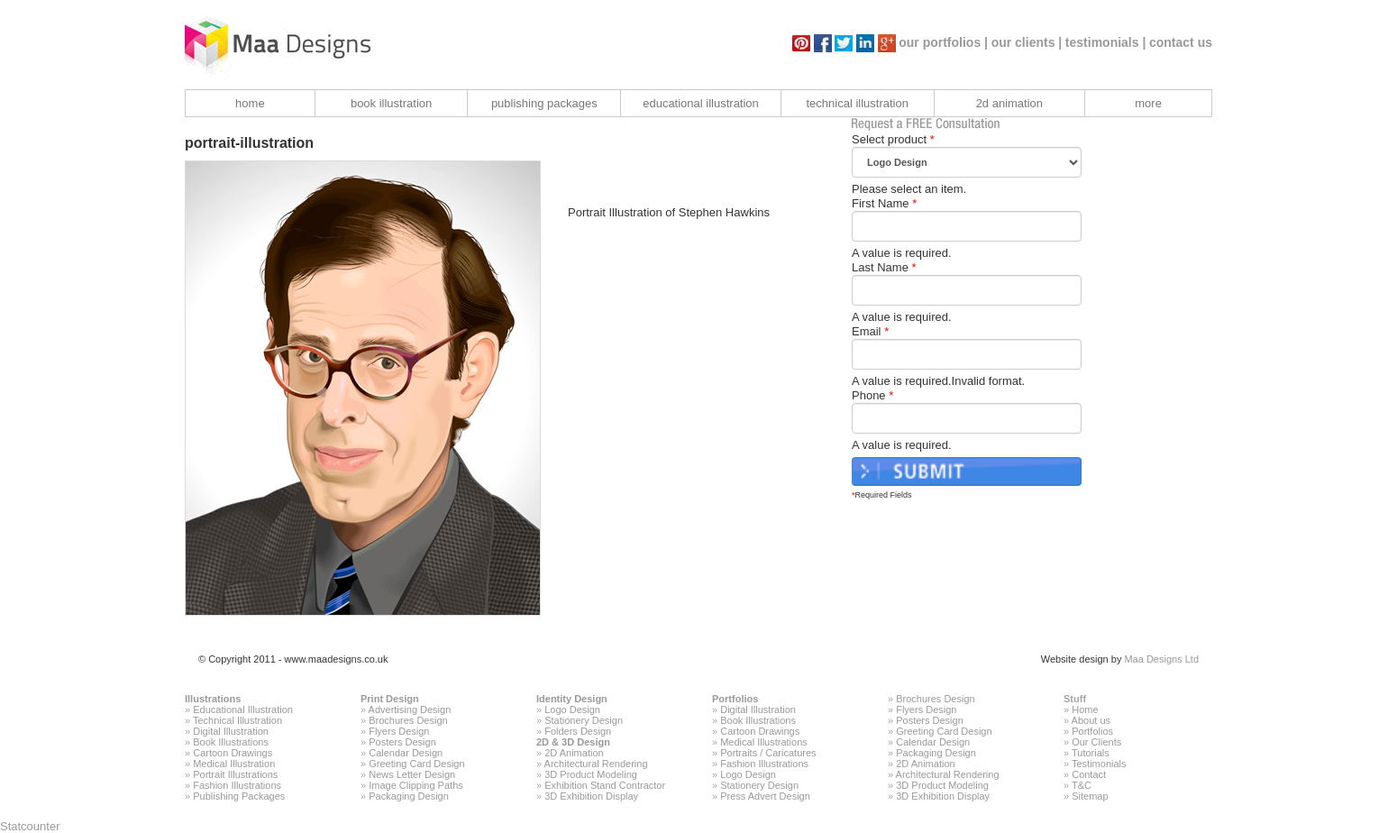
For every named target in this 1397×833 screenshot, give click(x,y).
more (1148, 103)
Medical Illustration (234, 763)
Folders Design (577, 731)
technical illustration (857, 103)
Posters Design (402, 742)
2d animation (1009, 103)
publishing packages (544, 103)
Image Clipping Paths (416, 785)
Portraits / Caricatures (768, 752)
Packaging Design (409, 796)
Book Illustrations (231, 742)
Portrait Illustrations (235, 774)
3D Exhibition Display (591, 796)
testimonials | (1105, 42)
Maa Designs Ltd (1161, 659)
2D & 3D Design (573, 742)
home (250, 103)
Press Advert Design (765, 796)
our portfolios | (943, 42)
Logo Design (572, 709)
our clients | (1027, 42)
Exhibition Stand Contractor (604, 785)
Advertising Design (410, 709)
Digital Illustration (231, 731)
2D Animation (573, 752)
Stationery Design (583, 720)
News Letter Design (412, 774)
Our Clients (1096, 742)
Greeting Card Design (416, 763)
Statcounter (30, 826)
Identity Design (571, 698)
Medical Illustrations (764, 742)
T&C (1081, 785)
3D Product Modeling (590, 774)
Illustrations (213, 698)
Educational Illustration (243, 709)
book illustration (391, 103)
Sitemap (1090, 796)
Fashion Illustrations (237, 785)
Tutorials (1090, 752)
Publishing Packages (239, 796)
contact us (1180, 42)
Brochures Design (408, 720)
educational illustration (701, 103)
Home (1085, 709)
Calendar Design (406, 752)
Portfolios (735, 698)
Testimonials (1099, 763)
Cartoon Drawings (232, 752)
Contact (1089, 774)
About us (1091, 720)
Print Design (390, 698)
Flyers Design (399, 731)
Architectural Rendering (596, 763)
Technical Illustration (237, 720)
